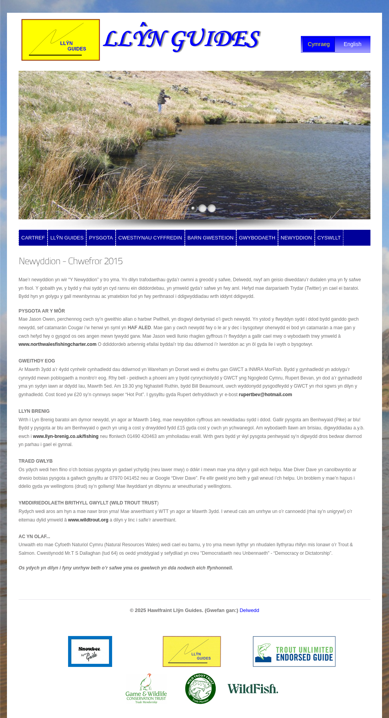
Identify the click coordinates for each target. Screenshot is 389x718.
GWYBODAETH (257, 238)
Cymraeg (319, 44)
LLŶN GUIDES (67, 238)
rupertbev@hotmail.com (265, 394)
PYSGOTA (101, 238)
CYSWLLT (329, 238)
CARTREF (33, 238)
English (353, 44)
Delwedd (249, 610)
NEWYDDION (296, 238)
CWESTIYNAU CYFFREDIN (150, 238)
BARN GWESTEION (211, 238)
